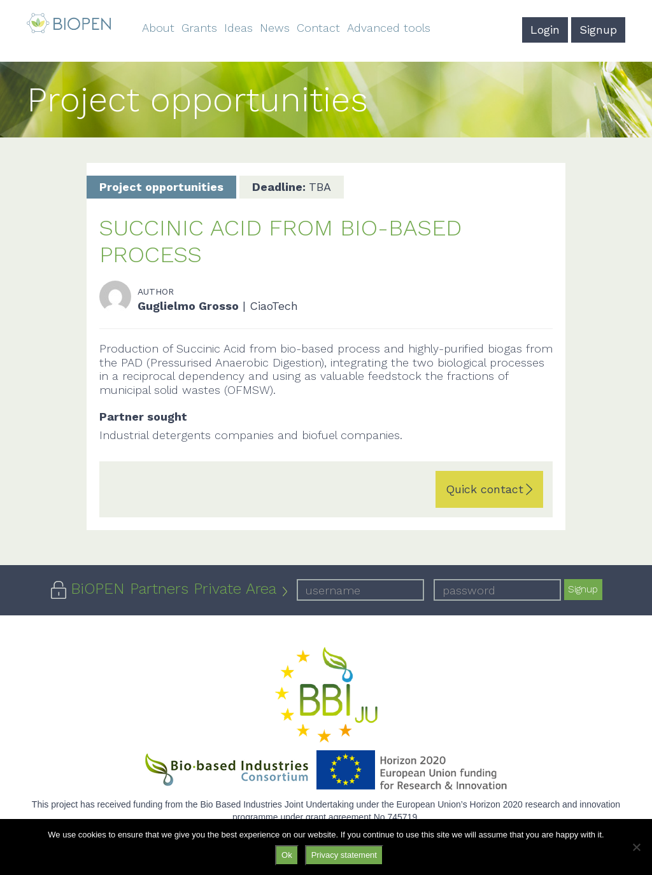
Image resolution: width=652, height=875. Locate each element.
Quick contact (484, 489)
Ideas (238, 27)
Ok (286, 855)
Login (545, 29)
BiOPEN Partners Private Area (173, 589)
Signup (598, 29)
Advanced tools (388, 27)
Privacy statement (344, 855)
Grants (199, 27)
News (275, 27)
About (158, 27)
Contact (318, 27)
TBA (291, 186)
